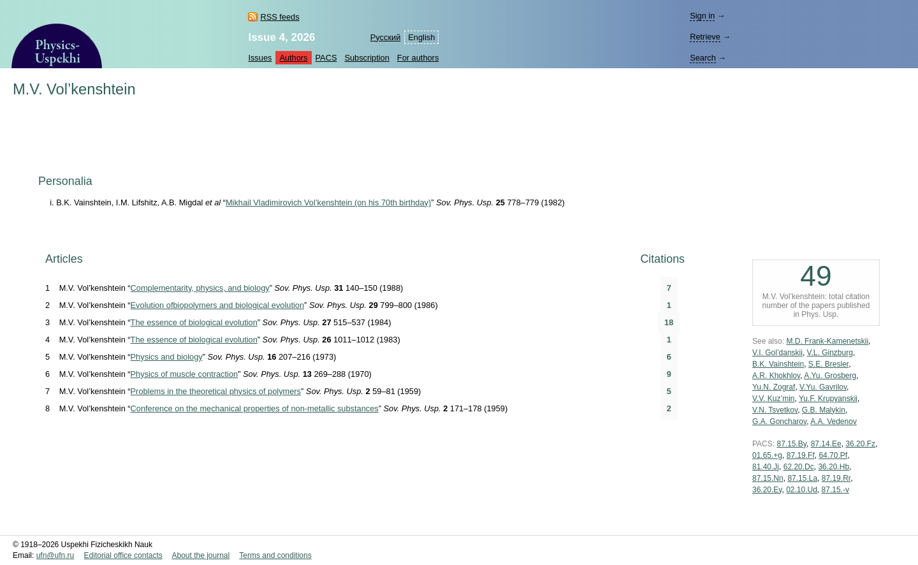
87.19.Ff (801, 455)
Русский (385, 37)
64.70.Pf (833, 455)
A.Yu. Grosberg (830, 375)
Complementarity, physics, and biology (200, 288)
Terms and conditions (275, 555)
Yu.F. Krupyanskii (828, 398)
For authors (418, 57)
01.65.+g (767, 455)
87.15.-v (835, 489)
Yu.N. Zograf (773, 387)
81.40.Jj (765, 466)
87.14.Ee (826, 443)
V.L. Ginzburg (830, 352)
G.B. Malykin (823, 410)
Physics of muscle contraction (184, 374)
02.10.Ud (801, 489)
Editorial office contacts (123, 555)
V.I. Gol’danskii (777, 352)
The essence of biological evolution (194, 322)
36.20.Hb (833, 466)
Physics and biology (167, 357)
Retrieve (705, 36)
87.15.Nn (767, 478)
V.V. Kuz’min (773, 398)
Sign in (702, 15)
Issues (260, 57)
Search (703, 57)
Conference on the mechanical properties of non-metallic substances (255, 408)
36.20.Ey (767, 489)
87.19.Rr (836, 478)
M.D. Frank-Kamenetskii (827, 341)
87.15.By (791, 443)
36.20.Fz (860, 443)
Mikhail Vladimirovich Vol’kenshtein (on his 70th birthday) (328, 202)
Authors (293, 57)
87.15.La (802, 478)
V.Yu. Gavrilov (823, 387)
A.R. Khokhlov (776, 375)
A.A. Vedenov (833, 421)
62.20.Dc (798, 466)
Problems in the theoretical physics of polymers (216, 391)
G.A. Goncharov (779, 421)
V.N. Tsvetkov (775, 410)
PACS (326, 57)
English (421, 37)
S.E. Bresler (828, 364)
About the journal (200, 555)
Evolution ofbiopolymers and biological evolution (217, 305)
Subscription (366, 57)
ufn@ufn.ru (55, 555)
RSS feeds (279, 17)
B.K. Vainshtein (778, 364)
